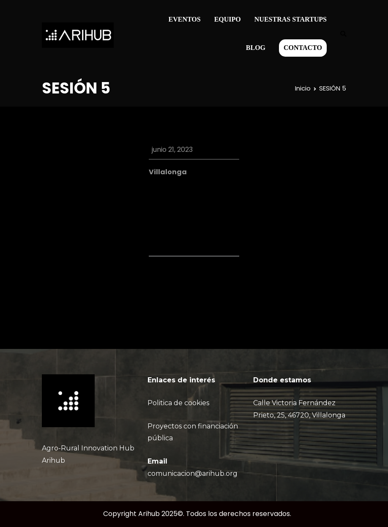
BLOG (255, 47)
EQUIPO (227, 19)
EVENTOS (185, 19)
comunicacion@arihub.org (193, 473)
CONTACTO (303, 47)
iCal (155, 203)
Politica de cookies (178, 403)
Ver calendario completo (197, 229)
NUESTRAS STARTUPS (290, 19)
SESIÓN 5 (221, 280)
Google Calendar (192, 203)
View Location (171, 184)
